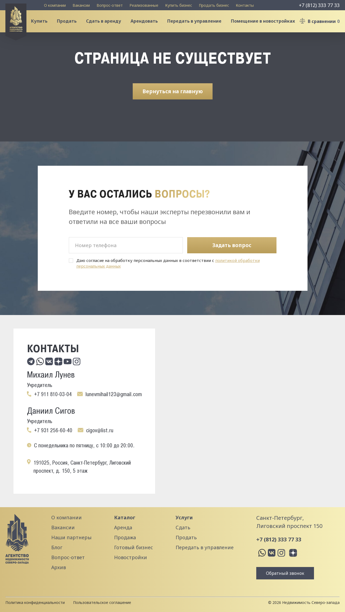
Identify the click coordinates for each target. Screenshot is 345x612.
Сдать (183, 527)
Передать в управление (197, 25)
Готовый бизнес (133, 547)
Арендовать (146, 25)
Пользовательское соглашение (102, 602)
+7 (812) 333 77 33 (319, 5)
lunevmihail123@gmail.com (114, 394)
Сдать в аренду (106, 25)
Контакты (245, 5)
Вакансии (81, 5)
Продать (69, 25)
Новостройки (130, 557)
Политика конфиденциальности (35, 602)
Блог (56, 547)
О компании (55, 5)
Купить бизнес (178, 5)
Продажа (125, 537)
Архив (58, 567)
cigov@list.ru (99, 430)
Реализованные (143, 5)
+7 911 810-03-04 (53, 394)
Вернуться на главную (172, 99)
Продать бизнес (214, 5)
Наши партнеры (71, 537)
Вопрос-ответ (110, 5)
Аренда (123, 527)
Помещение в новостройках (266, 25)
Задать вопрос (231, 245)
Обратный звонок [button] (285, 573)
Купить (42, 25)
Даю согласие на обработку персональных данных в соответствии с (168, 263)
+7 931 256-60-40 (53, 430)
